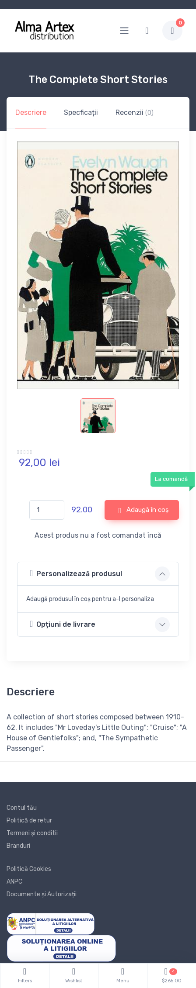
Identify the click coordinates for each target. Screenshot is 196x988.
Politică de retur (29, 820)
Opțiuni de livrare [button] (62, 624)
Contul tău (22, 808)
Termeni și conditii (32, 833)
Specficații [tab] (81, 112)
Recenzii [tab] (135, 112)
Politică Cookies (29, 869)
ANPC (14, 881)
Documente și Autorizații (42, 894)
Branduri (18, 846)
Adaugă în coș (143, 510)
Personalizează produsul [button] (76, 573)
